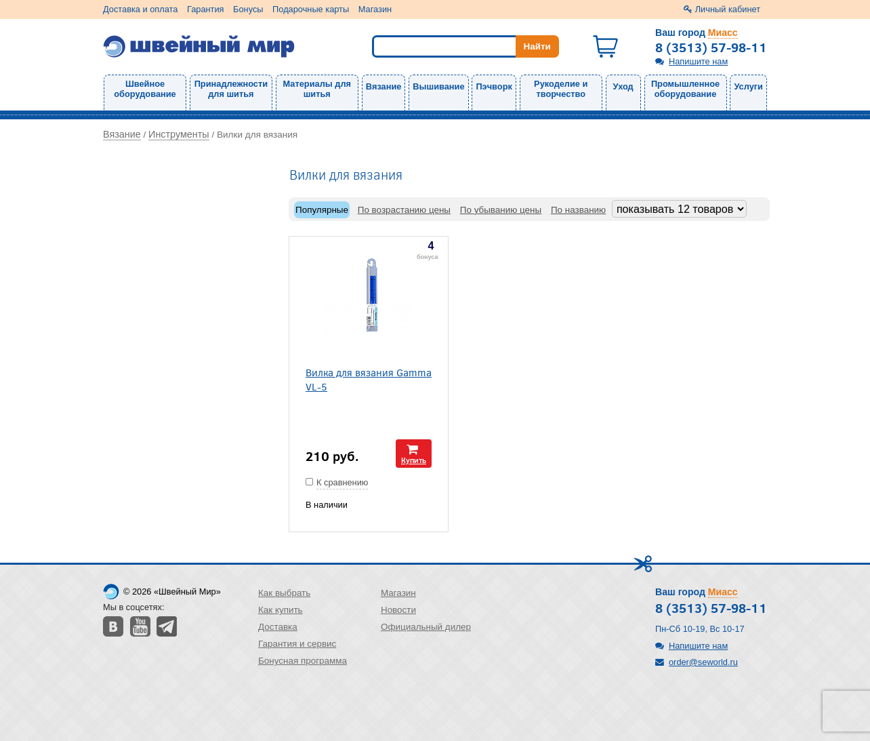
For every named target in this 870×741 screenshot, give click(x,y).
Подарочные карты (310, 9)
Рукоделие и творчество (560, 89)
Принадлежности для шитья (231, 89)
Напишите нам (698, 61)
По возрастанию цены (404, 210)
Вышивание (438, 86)
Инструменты (178, 134)
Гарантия (205, 9)
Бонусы (248, 9)
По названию (578, 210)
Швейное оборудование (144, 89)
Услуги (748, 86)
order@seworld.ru (703, 662)
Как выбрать (284, 593)
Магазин (375, 9)
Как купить (280, 610)
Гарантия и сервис (297, 644)
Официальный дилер (426, 627)
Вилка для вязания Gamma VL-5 (369, 379)
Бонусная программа (302, 661)
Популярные (321, 210)
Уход (623, 86)
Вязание (384, 86)
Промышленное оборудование (685, 89)
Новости (398, 610)
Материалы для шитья (317, 89)
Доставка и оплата (140, 9)
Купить (413, 460)
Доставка (277, 627)
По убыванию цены (500, 210)
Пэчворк (494, 86)
